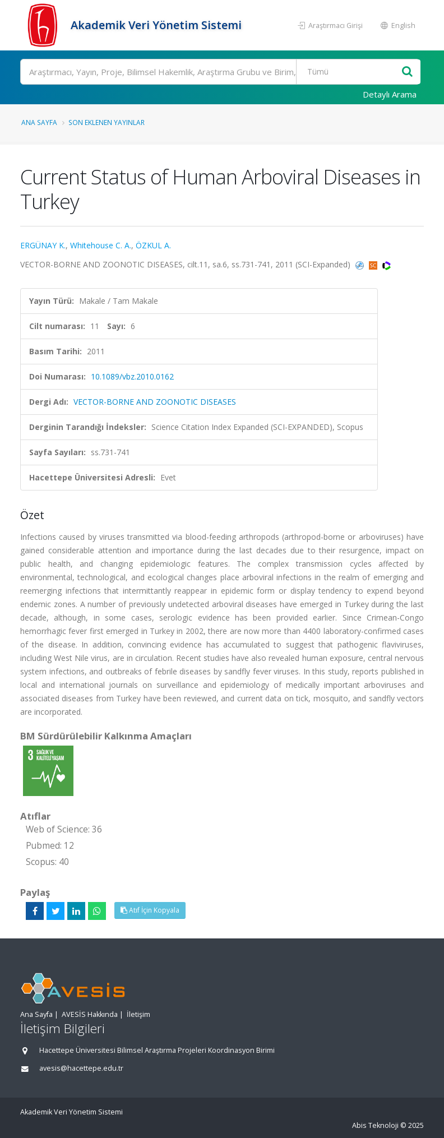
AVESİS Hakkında (90, 1014)
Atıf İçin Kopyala (150, 910)
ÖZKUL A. (153, 245)
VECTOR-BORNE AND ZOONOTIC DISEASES (154, 401)
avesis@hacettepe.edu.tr (81, 1068)
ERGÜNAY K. (43, 245)
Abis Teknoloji (375, 1125)
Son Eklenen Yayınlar (106, 122)
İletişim (138, 1014)
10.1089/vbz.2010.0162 (132, 376)
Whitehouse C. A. (100, 245)
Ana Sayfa (39, 122)
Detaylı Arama (390, 94)
